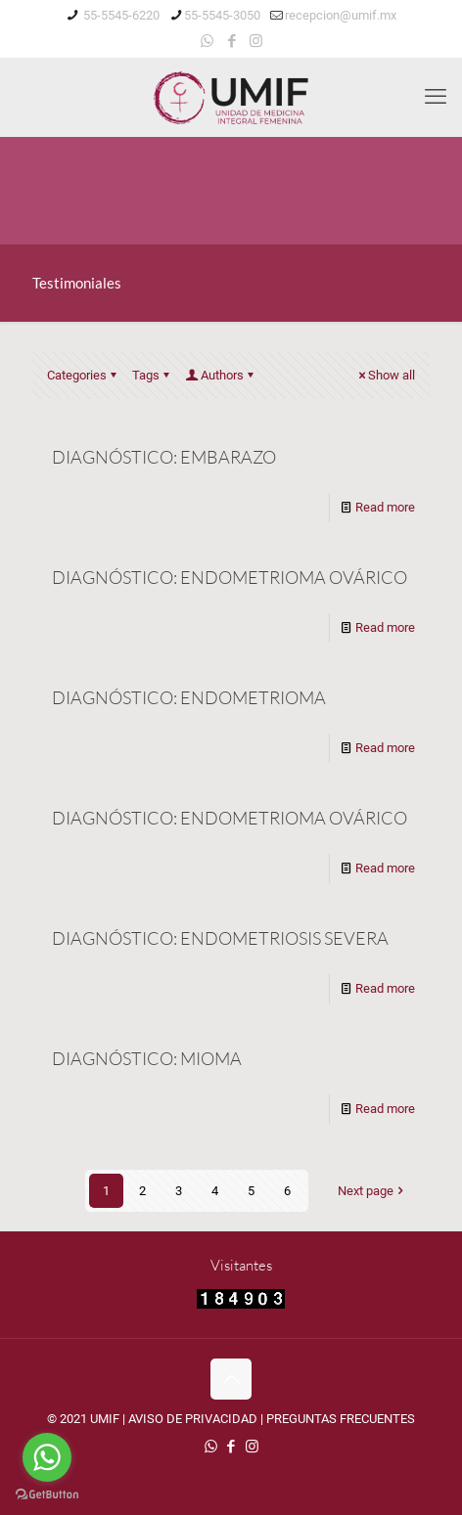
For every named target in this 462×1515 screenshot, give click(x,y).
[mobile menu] (435, 96)
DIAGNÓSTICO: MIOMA (147, 1058)
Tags (152, 375)
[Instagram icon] (256, 41)
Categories (83, 375)
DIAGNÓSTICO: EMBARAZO (164, 457)
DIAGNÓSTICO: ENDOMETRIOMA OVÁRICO (229, 577)
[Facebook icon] (231, 41)
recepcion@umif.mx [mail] (340, 15)
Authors (220, 375)
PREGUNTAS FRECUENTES (340, 1418)
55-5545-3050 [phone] (222, 15)
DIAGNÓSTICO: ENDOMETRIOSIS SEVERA (220, 938)
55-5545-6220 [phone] (120, 15)
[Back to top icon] (231, 1379)
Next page (372, 1190)
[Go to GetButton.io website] (47, 1495)
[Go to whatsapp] (47, 1457)
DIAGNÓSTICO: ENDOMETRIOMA (189, 697)
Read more (385, 507)
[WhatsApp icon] (207, 41)
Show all (385, 375)
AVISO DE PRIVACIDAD (192, 1418)
